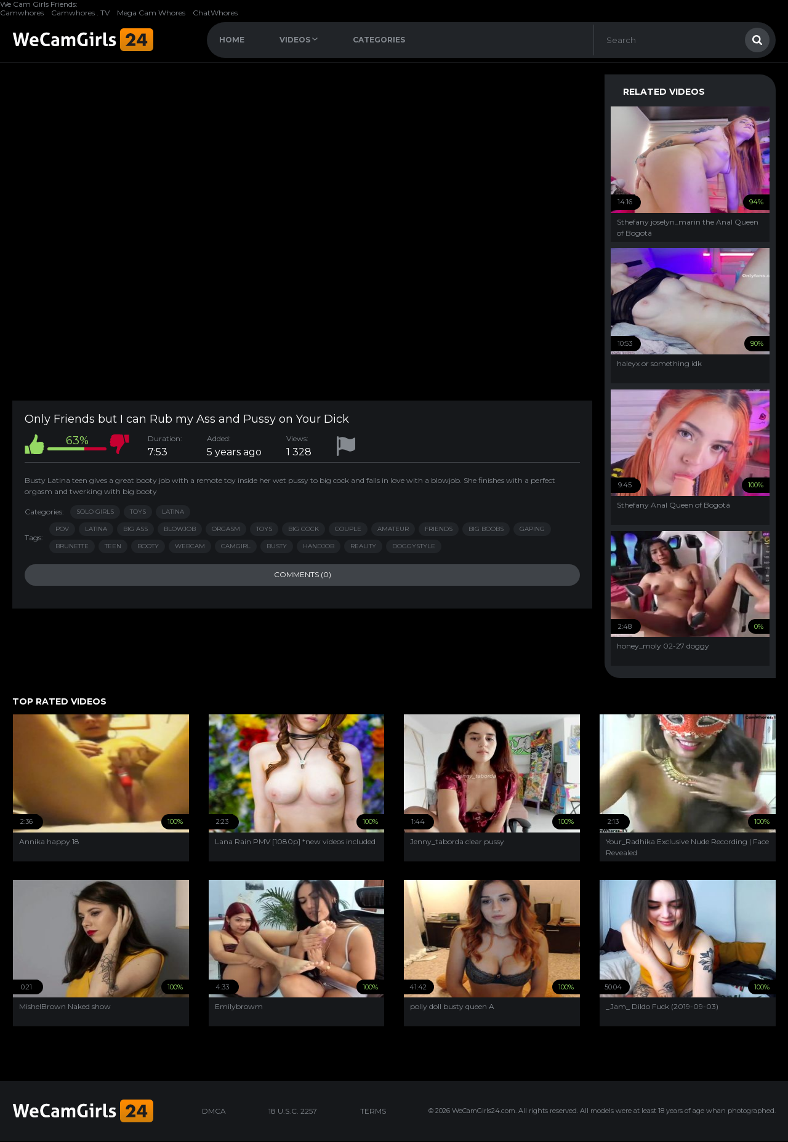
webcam (190, 546)
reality (363, 546)
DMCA (214, 1111)
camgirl (236, 546)
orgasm (226, 529)
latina (96, 529)
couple (348, 529)
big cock (303, 529)
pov (62, 529)
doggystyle (413, 546)
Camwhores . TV (80, 12)
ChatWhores (215, 12)
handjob (318, 546)
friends (438, 529)
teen (113, 546)
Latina (173, 512)
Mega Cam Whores (151, 12)
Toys (138, 512)
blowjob (180, 529)
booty (148, 546)
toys (264, 529)
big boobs (486, 529)
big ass (135, 529)
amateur (393, 529)
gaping (532, 529)
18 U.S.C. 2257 (292, 1111)
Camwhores (22, 12)
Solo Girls (95, 512)
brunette (72, 546)
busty (277, 546)
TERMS (373, 1111)
